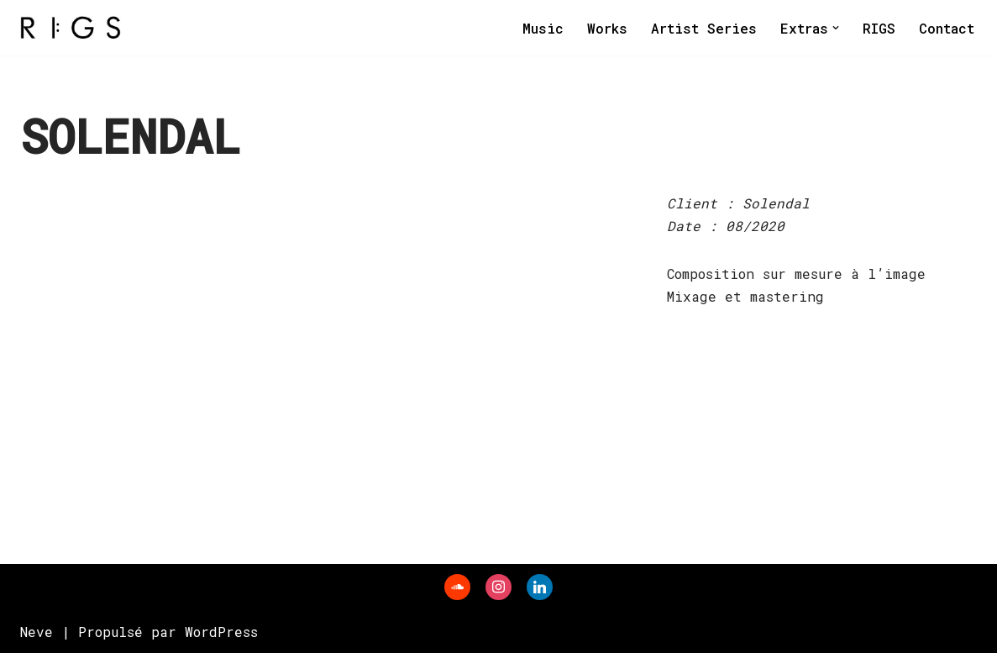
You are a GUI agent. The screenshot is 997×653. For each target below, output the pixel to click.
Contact (946, 28)
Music (543, 28)
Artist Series (704, 28)
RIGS (879, 28)
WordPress (221, 631)
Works (607, 28)
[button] (835, 27)
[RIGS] (70, 27)
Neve (36, 631)
